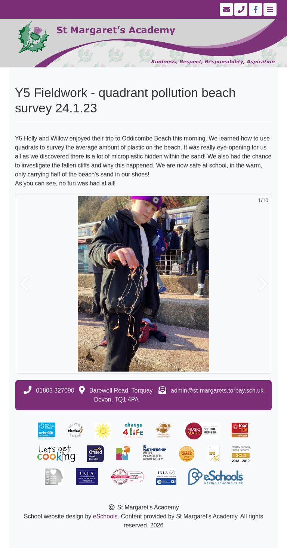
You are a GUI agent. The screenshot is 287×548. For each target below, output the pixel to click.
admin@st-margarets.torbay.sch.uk (217, 390)
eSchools (105, 516)
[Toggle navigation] (269, 9)
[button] (24, 284)
